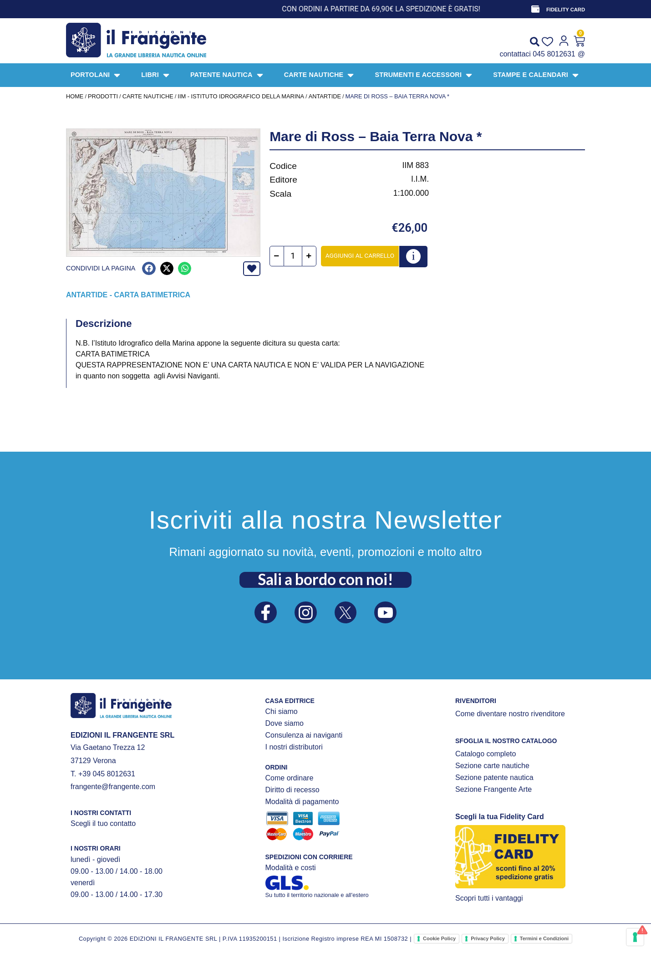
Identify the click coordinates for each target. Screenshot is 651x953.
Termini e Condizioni (544, 938)
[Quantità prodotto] (293, 256)
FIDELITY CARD (565, 9)
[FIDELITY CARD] (535, 9)
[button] (148, 268)
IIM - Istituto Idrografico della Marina (241, 96)
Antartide (325, 96)
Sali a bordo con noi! (325, 579)
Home (74, 96)
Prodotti (103, 96)
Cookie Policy (439, 938)
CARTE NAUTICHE (147, 96)
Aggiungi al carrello (360, 255)
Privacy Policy (488, 938)
